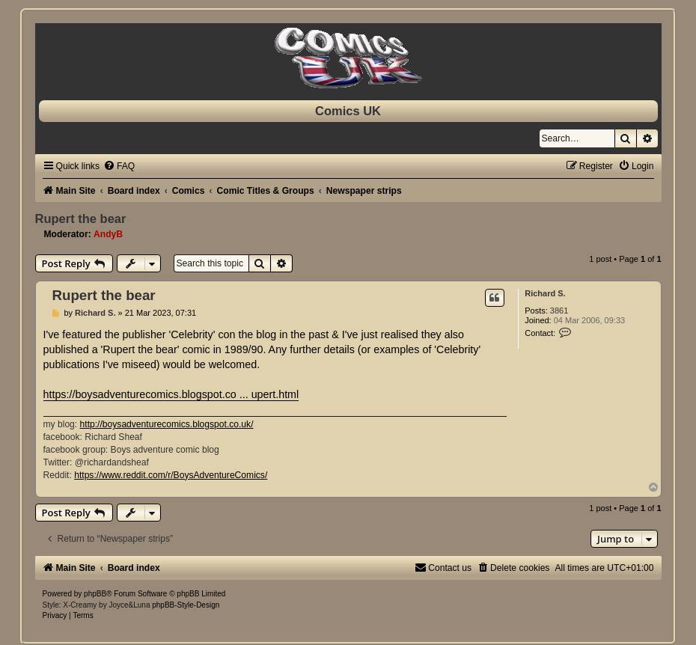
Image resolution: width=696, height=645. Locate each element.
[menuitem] (119, 166)
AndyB (108, 234)
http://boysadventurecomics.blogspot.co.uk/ (167, 424)
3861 (559, 310)
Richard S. (545, 293)
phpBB (95, 594)
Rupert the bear (80, 218)
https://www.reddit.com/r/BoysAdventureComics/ (170, 475)
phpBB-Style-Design (185, 605)
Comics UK (348, 110)
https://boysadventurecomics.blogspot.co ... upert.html (171, 394)
